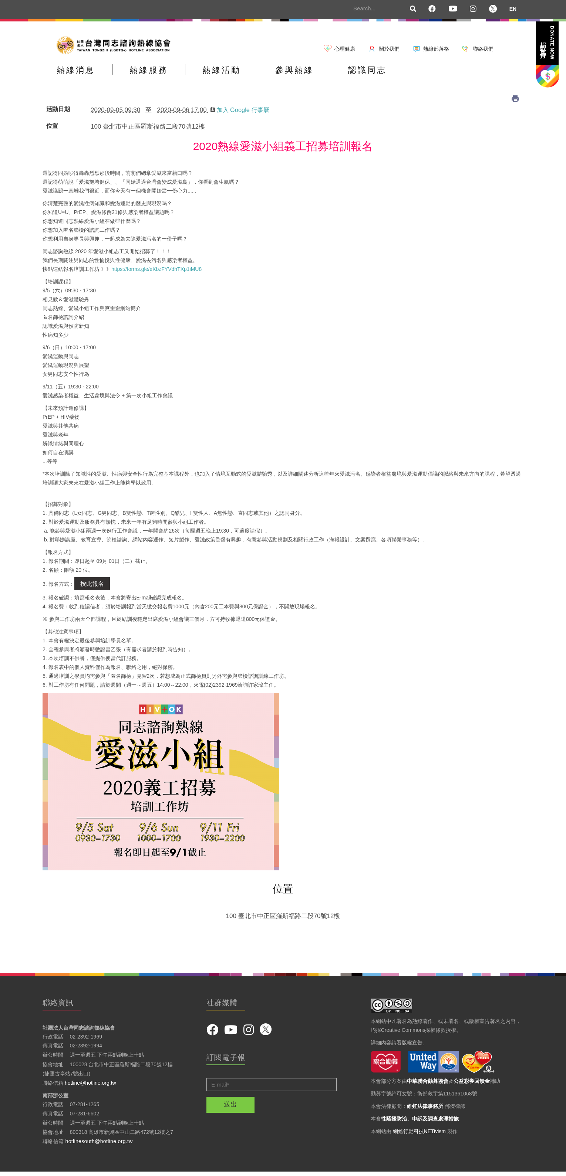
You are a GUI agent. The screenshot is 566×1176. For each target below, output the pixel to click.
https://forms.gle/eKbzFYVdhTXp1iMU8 (156, 273)
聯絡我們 (483, 49)
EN (512, 9)
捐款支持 (547, 43)
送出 (230, 1108)
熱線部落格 (436, 49)
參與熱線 (333, 75)
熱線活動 (249, 75)
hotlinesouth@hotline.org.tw (99, 1145)
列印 (515, 102)
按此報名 (92, 587)
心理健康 (344, 49)
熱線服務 (165, 75)
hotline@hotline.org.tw (90, 1087)
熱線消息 (81, 75)
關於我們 (389, 49)
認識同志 (417, 75)
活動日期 (58, 113)
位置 (52, 130)
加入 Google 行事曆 (241, 113)
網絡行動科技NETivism (419, 1135)
